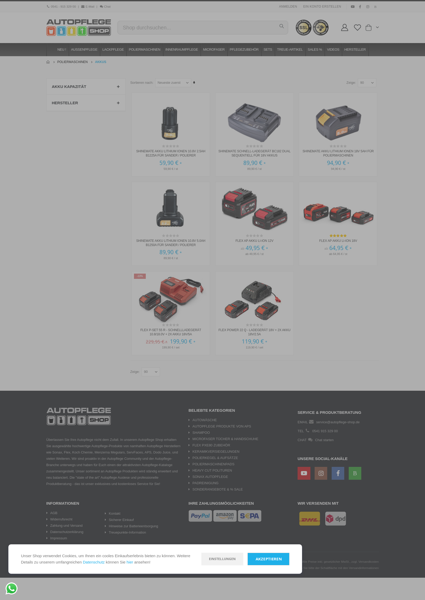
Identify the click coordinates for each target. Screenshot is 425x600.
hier (130, 562)
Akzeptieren (269, 559)
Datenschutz (94, 562)
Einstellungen (222, 559)
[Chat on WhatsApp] (11, 588)
